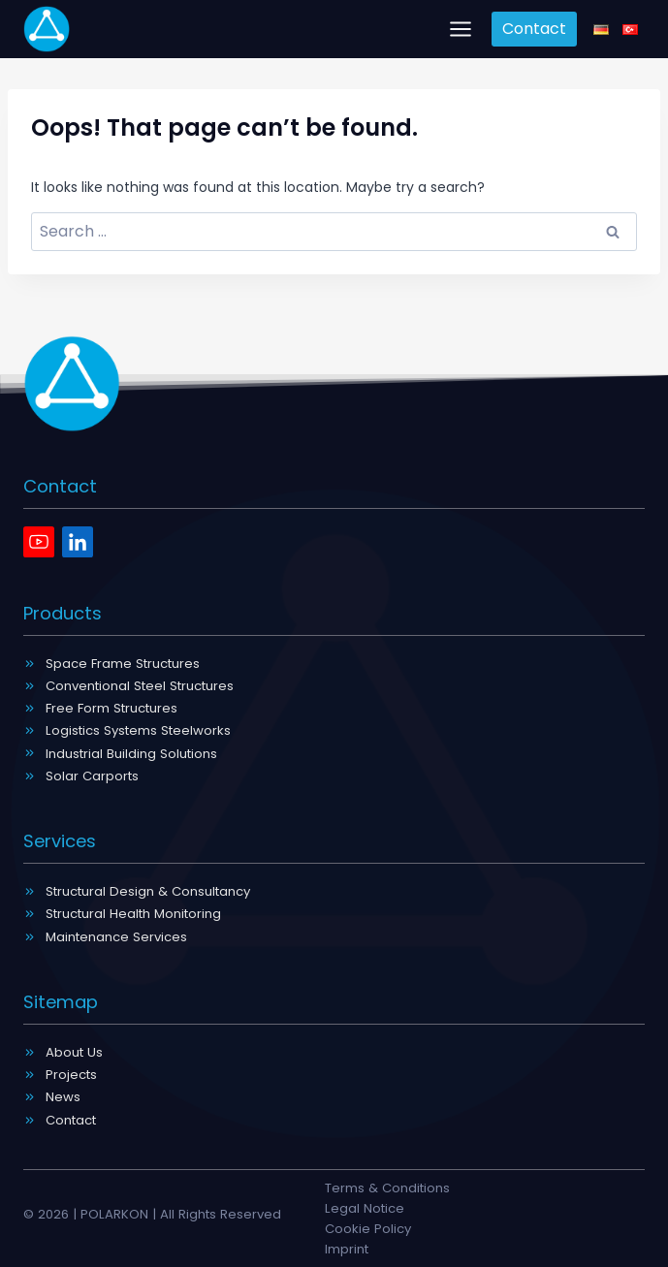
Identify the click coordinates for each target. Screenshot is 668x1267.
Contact (534, 28)
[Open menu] (461, 29)
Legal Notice (364, 1208)
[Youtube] (38, 541)
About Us (74, 1052)
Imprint (346, 1249)
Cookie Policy (368, 1228)
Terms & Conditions (387, 1188)
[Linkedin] (77, 541)
